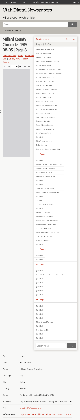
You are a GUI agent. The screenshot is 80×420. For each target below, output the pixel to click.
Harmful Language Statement (45, 2)
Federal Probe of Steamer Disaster (49, 73)
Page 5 (43, 154)
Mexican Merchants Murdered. (47, 192)
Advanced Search (13, 30)
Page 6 (43, 249)
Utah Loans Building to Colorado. (48, 220)
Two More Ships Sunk (44, 85)
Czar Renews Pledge (43, 53)
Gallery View (14, 58)
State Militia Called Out (44, 125)
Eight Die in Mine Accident (45, 77)
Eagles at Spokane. (43, 240)
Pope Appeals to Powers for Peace (48, 69)
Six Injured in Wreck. (43, 228)
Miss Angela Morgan (43, 141)
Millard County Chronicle (19, 17)
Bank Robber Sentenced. (45, 216)
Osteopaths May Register (45, 81)
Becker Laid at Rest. (43, 212)
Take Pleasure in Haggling (45, 168)
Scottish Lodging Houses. (45, 204)
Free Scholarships (42, 330)
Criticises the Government (45, 49)
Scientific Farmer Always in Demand (49, 275)
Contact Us (24, 2)
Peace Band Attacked (44, 113)
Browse (13, 2)
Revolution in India (43, 121)
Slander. (39, 200)
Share (20, 55)
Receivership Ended (43, 97)
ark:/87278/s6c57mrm (30, 408)
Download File (9, 55)
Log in (76, 2)
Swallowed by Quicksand (45, 188)
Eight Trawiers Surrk (43, 133)
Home (5, 2)
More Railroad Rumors (44, 322)
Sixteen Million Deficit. (44, 236)
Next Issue (70, 39)
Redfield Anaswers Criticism (46, 109)
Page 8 (43, 299)
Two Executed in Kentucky (45, 117)
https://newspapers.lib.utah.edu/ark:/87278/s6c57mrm (45, 414)
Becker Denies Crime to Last (46, 89)
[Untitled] (39, 137)
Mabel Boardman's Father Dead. (48, 232)
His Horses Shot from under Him (48, 149)
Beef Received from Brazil (45, 129)
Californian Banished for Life (46, 105)
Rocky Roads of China (44, 172)
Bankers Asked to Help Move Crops (49, 164)
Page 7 (43, 264)
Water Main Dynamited (44, 101)
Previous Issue (42, 39)
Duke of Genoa (41, 145)
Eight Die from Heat (43, 65)
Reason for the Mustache (45, 176)
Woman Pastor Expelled (45, 93)
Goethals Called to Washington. (47, 224)
